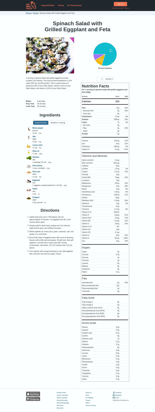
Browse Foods (61, 392)
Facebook (117, 393)
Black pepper (37, 128)
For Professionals (74, 5)
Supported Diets (47, 5)
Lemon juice (37, 145)
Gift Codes (60, 405)
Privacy (88, 400)
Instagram (117, 395)
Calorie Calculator (62, 395)
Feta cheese (37, 166)
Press (87, 395)
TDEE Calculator (62, 398)
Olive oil (35, 151)
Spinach (35, 157)
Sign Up (120, 4)
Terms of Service (91, 405)
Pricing (61, 5)
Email (116, 398)
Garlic (34, 189)
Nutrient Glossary (62, 400)
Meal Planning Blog (63, 403)
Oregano (36, 197)
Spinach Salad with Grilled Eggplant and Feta (77, 26)
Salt (34, 136)
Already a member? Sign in (120, 8)
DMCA (88, 403)
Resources (60, 408)
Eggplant (36, 180)
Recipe (35, 13)
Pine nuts (36, 172)
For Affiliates (89, 398)
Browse (29, 13)
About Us (88, 392)
